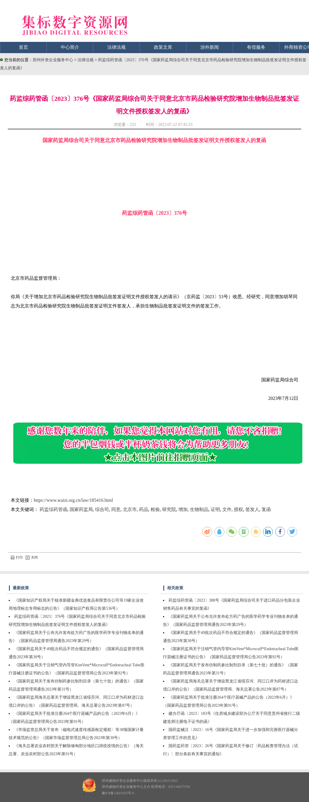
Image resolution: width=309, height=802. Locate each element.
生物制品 (199, 509)
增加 (183, 509)
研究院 (169, 509)
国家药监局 (81, 509)
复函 (266, 509)
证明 (215, 509)
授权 (238, 509)
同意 (116, 509)
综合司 (102, 509)
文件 (227, 509)
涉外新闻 (209, 47)
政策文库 (163, 47)
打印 (17, 557)
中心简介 (70, 47)
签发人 (252, 509)
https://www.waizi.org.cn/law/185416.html (73, 500)
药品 (143, 509)
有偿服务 (256, 47)
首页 (23, 47)
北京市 (130, 509)
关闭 (32, 557)
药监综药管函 (53, 509)
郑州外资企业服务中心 (53, 60)
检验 (155, 509)
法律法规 (116, 47)
